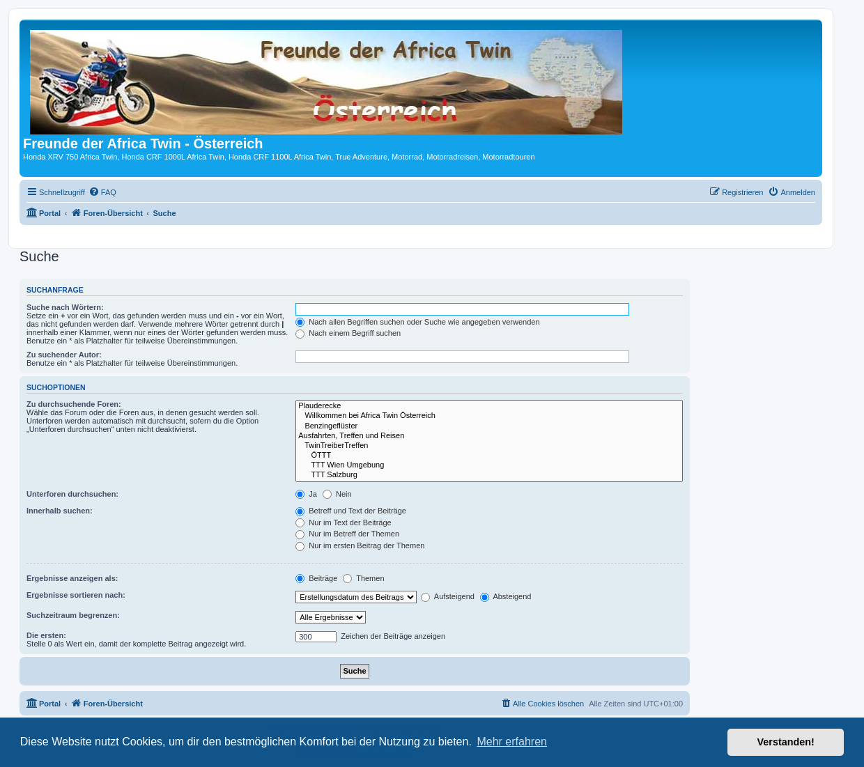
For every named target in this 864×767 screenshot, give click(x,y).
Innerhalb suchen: (59, 510)
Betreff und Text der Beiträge (350, 510)
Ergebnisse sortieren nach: (75, 595)
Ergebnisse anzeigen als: (72, 578)
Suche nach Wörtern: (65, 307)
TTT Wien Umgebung (489, 465)
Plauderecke (489, 406)
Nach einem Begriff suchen (348, 333)
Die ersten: (46, 635)
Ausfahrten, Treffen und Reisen (489, 436)
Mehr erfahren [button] (512, 741)
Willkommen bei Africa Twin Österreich (489, 416)
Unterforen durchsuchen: (72, 494)
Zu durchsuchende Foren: (73, 404)
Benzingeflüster (489, 426)
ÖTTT (489, 455)
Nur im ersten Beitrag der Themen (359, 545)
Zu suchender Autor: (64, 354)
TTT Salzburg (489, 475)
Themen (363, 578)
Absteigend (506, 596)
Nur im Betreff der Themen (347, 533)
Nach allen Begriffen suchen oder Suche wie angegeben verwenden (417, 322)
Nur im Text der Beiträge (343, 522)
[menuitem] (102, 192)
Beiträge (316, 578)
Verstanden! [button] (786, 741)
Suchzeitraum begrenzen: (73, 615)
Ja (306, 494)
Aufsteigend (448, 596)
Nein (337, 494)
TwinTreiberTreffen (489, 446)
